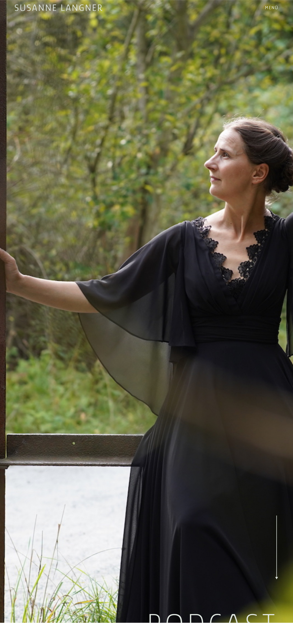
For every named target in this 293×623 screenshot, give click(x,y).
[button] (271, 7)
